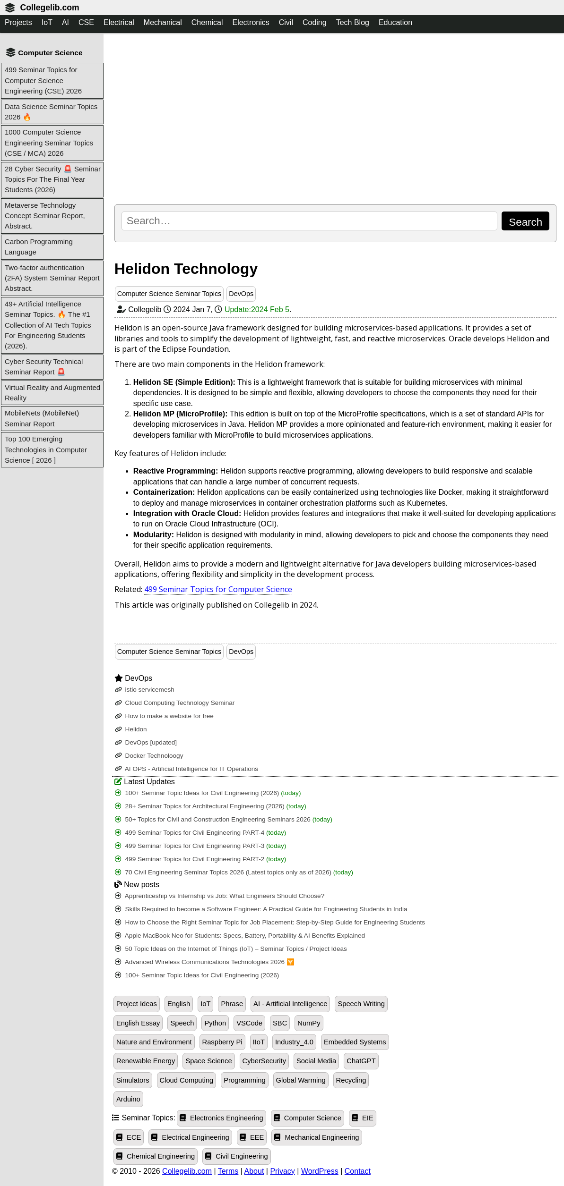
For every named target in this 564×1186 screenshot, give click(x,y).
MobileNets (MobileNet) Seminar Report (42, 418)
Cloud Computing (187, 1080)
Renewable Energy (145, 1061)
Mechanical (163, 22)
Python (215, 1023)
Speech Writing (361, 1004)
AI (65, 22)
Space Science (208, 1061)
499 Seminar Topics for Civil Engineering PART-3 (200, 845)
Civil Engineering (236, 1156)
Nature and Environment (154, 1042)
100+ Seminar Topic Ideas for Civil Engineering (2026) (208, 792)
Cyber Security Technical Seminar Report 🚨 (44, 366)
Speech (182, 1023)
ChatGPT (361, 1061)
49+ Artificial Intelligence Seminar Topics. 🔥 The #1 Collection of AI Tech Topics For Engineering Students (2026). (48, 325)
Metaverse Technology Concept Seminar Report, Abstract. (45, 215)
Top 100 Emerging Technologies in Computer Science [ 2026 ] (46, 449)
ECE (128, 1137)
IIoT (259, 1042)
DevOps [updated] (146, 742)
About (254, 1171)
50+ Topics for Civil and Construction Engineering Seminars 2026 (223, 819)
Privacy (282, 1171)
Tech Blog (352, 22)
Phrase (232, 1004)
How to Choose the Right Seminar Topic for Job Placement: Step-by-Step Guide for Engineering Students (270, 922)
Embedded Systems (355, 1042)
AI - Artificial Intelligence (290, 1004)
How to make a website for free (164, 716)
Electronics (250, 22)
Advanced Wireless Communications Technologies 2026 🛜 (205, 962)
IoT (47, 22)
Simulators (132, 1080)
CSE (86, 22)
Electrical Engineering (190, 1137)
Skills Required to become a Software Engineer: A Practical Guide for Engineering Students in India (261, 909)
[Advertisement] (335, 118)
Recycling (351, 1080)
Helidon (131, 729)
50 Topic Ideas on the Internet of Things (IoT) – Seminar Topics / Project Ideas (231, 948)
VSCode (249, 1023)
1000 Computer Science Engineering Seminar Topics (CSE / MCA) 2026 (49, 142)
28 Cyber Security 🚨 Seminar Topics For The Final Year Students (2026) (53, 179)
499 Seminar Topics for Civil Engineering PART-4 (200, 832)
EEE (252, 1137)
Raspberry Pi (222, 1042)
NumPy (308, 1023)
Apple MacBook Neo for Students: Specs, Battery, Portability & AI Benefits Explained (240, 935)
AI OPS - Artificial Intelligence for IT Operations (186, 768)
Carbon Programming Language (39, 246)
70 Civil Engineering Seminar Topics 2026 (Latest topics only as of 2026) (234, 872)
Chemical (207, 22)
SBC (280, 1023)
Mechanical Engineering (316, 1137)
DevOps (241, 293)
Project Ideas (136, 1004)
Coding (315, 22)
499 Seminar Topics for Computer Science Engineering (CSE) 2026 (43, 80)
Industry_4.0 (294, 1042)
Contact (358, 1171)
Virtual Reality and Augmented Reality (52, 392)
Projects (18, 22)
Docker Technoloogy (149, 755)
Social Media (316, 1061)
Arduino (128, 1099)
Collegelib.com (49, 7)
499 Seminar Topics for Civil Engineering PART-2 (200, 859)
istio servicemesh (144, 689)
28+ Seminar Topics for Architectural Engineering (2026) (210, 806)
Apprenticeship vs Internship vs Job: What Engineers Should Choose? (219, 895)
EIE (362, 1118)
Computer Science (307, 1118)
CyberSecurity (264, 1061)
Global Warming (301, 1080)
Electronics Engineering (221, 1118)
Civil (286, 22)
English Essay (138, 1023)
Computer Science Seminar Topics (169, 293)
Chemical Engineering (155, 1156)
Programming (244, 1080)
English (178, 1004)
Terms (228, 1171)
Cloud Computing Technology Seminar (175, 702)
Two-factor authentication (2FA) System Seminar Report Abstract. (52, 278)
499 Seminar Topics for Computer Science (218, 589)
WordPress (319, 1171)
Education (395, 22)
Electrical (119, 22)
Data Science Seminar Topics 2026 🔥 (51, 111)
